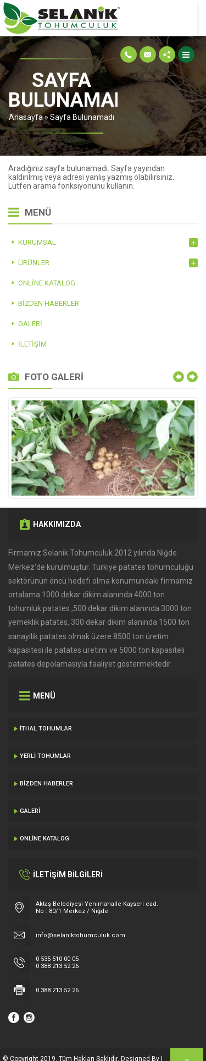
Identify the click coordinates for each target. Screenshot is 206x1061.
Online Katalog (44, 818)
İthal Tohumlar (46, 708)
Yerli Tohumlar (45, 736)
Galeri (30, 791)
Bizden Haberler (46, 763)
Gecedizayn (21, 1050)
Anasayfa (68, 97)
